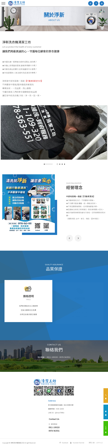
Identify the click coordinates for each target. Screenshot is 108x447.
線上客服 (106, 412)
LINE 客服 (106, 428)
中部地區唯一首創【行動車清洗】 (80, 198)
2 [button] (57, 166)
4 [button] (62, 166)
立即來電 (106, 395)
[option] (54, 19)
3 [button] (59, 166)
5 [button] (64, 166)
